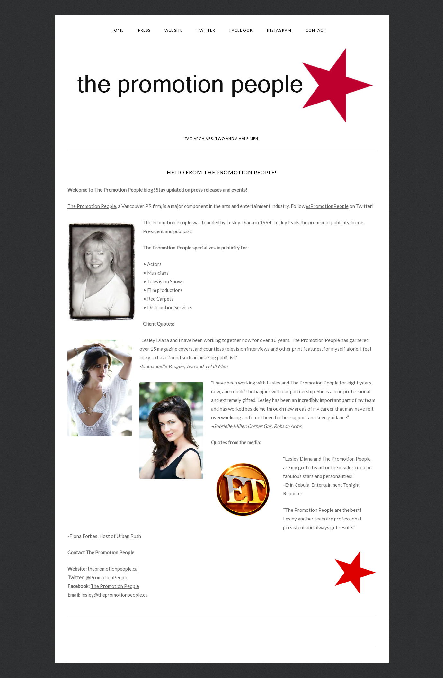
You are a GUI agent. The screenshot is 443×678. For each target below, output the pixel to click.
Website (173, 30)
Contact (316, 30)
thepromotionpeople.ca (112, 569)
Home (117, 30)
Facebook (241, 30)
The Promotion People (91, 206)
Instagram (279, 30)
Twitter (206, 30)
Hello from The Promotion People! (222, 172)
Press (144, 30)
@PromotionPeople (327, 206)
